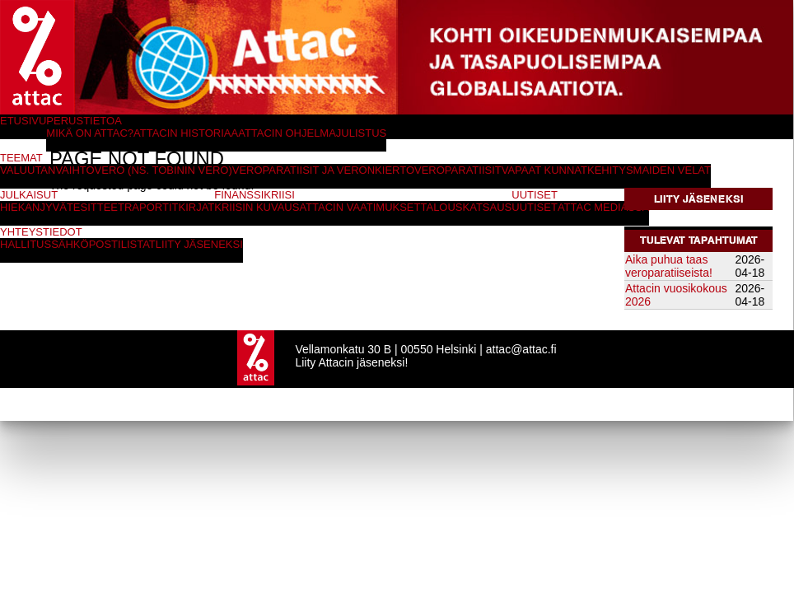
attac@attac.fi (521, 349)
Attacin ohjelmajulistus (312, 133)
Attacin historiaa (185, 133)
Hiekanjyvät (36, 207)
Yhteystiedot (41, 232)
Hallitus (25, 244)
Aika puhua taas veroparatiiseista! (668, 266)
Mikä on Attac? (89, 133)
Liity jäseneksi (699, 199)
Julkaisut (29, 195)
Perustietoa (84, 120)
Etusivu (23, 120)
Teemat (21, 158)
